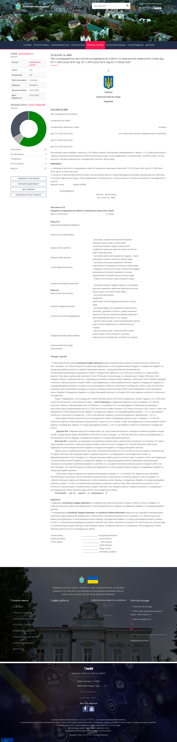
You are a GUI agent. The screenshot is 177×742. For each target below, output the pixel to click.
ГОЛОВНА (27, 45)
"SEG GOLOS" (87, 735)
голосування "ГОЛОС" (86, 720)
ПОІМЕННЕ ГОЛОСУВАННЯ (28, 178)
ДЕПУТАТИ (150, 45)
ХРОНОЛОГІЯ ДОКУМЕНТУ (28, 184)
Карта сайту (108, 615)
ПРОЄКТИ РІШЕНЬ (41, 45)
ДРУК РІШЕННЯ (28, 189)
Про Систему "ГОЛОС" (88, 698)
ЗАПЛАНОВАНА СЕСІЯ (60, 45)
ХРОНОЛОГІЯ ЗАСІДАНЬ (116, 45)
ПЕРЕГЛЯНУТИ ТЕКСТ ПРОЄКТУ (28, 195)
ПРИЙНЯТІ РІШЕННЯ (95, 45)
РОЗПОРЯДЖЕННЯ (135, 45)
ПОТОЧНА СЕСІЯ (78, 45)
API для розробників (88, 692)
